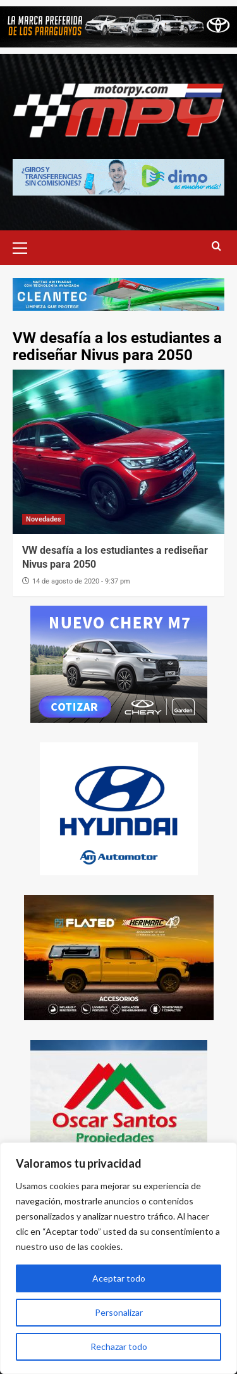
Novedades (43, 519)
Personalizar (119, 1312)
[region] (118, 1258)
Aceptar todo (118, 1278)
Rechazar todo (118, 1346)
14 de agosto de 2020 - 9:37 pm (81, 581)
